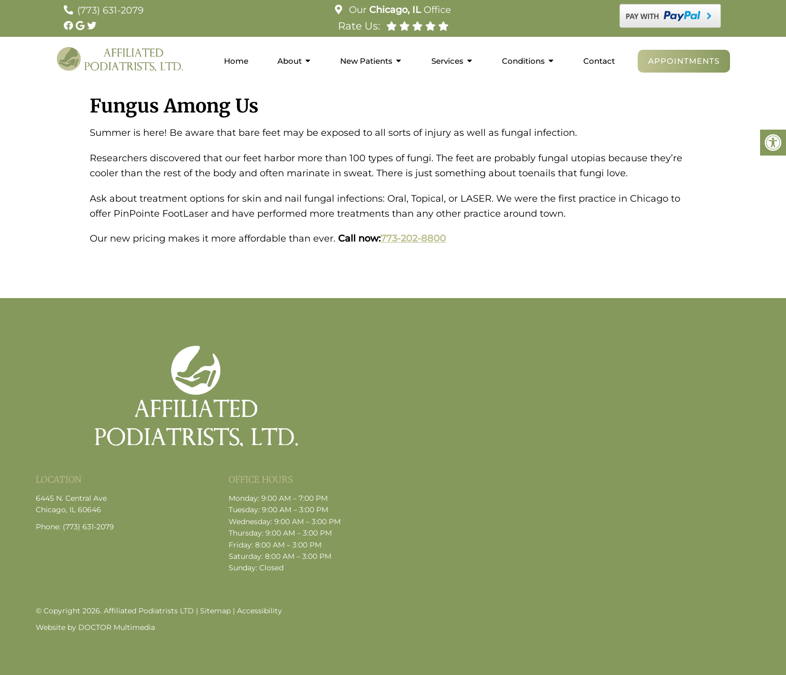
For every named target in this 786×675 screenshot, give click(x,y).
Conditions (523, 61)
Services (447, 61)
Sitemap (215, 610)
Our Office (398, 10)
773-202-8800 (413, 238)
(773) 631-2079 (110, 10)
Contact (599, 61)
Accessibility (259, 610)
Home (236, 61)
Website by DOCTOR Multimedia (95, 627)
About (289, 61)
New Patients (366, 61)
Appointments (684, 61)
